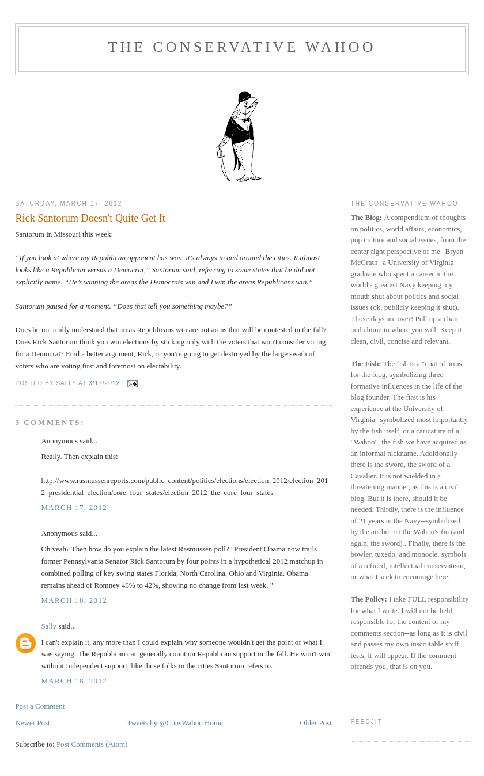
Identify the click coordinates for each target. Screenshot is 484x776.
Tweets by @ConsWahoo (164, 722)
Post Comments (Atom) (92, 744)
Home (214, 722)
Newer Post (32, 722)
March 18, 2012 (74, 600)
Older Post (316, 722)
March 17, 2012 (74, 507)
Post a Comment (40, 706)
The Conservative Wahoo (242, 47)
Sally (48, 626)
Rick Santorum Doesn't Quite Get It (90, 218)
